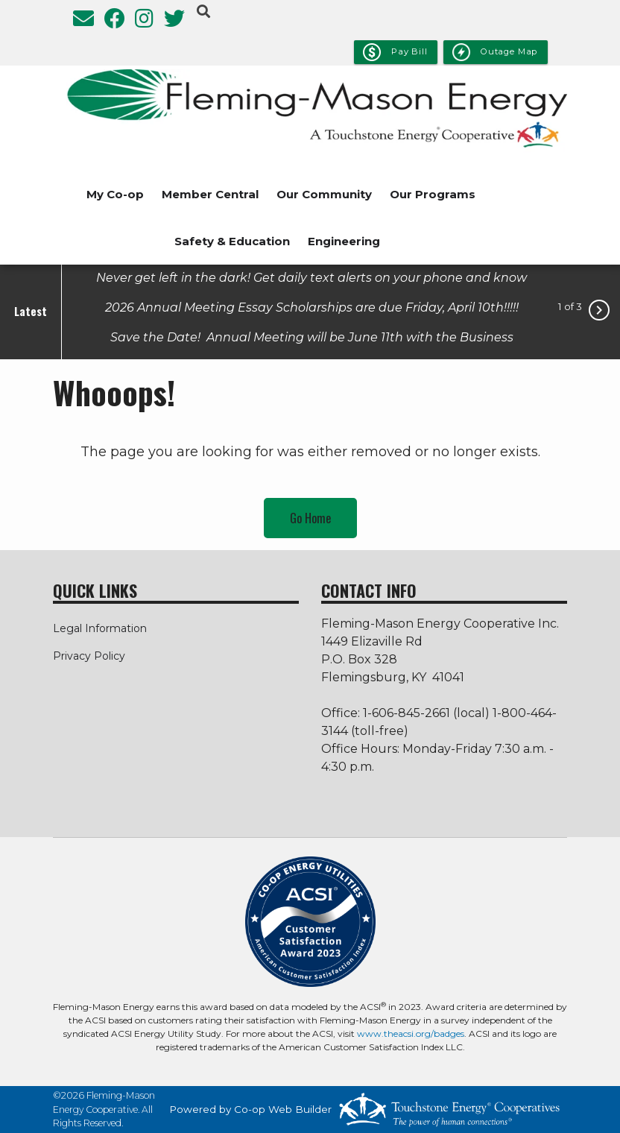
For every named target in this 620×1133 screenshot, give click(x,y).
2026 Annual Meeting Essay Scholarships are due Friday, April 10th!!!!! (312, 307)
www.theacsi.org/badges (410, 1033)
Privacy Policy (89, 656)
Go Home (310, 518)
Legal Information (100, 628)
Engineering (344, 241)
